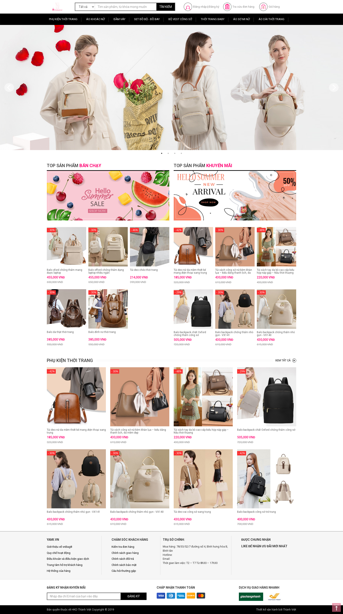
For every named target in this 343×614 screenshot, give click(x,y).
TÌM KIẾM (165, 7)
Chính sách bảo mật (124, 565)
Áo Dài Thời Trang (271, 19)
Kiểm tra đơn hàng (123, 546)
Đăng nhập (200, 6)
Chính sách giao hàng (125, 553)
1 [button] (161, 153)
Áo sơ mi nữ (241, 19)
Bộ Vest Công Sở (180, 19)
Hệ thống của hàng (58, 570)
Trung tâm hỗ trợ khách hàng (64, 565)
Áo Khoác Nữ (95, 19)
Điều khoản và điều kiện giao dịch (68, 558)
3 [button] (175, 153)
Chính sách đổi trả (123, 558)
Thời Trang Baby (212, 19)
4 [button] (181, 153)
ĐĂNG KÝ (134, 596)
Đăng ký (214, 6)
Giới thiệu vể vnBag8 (59, 546)
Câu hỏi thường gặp (124, 570)
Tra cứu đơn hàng (243, 6)
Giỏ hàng (274, 6)
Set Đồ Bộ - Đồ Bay (147, 19)
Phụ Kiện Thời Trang (63, 19)
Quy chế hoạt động (58, 553)
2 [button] (168, 153)
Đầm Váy (119, 19)
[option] (171, 87)
